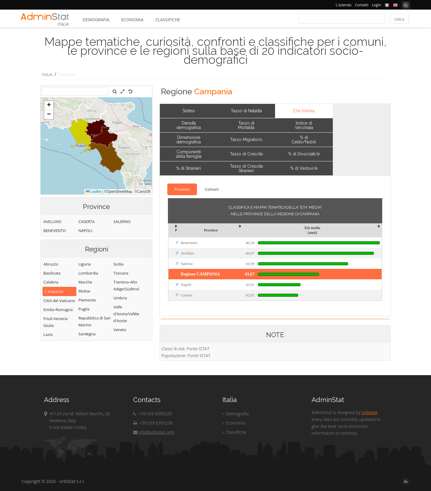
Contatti (361, 4)
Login (376, 4)
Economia (132, 19)
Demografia (96, 19)
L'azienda (343, 4)
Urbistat (369, 412)
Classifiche (167, 19)
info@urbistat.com (153, 432)
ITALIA (47, 74)
